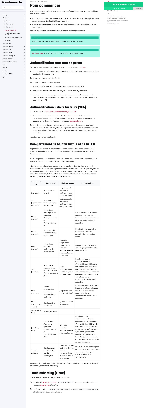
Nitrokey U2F (7, 44)
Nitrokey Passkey (8, 24)
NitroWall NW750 (7, 74)
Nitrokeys (4, 15)
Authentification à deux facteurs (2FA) (116, 18)
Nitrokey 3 (6, 21)
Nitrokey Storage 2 (9, 56)
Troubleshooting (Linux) (113, 23)
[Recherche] (13, 8)
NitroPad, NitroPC (7, 59)
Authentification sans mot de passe (116, 16)
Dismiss (138, 8)
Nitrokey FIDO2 (7, 27)
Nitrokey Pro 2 (7, 50)
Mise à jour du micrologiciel (13, 37)
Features (6, 18)
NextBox (4, 65)
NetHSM (4, 68)
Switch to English (119, 8)
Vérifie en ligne (37, 53)
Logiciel (4, 77)
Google (82, 67)
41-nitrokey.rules (49, 382)
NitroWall (4, 71)
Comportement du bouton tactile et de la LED (117, 20)
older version (45, 385)
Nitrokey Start (7, 53)
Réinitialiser (8, 40)
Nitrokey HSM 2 (8, 47)
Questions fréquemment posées (12, 33)
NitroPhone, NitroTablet (9, 62)
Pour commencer (10, 30)
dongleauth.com (76, 121)
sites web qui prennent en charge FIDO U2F (61, 112)
